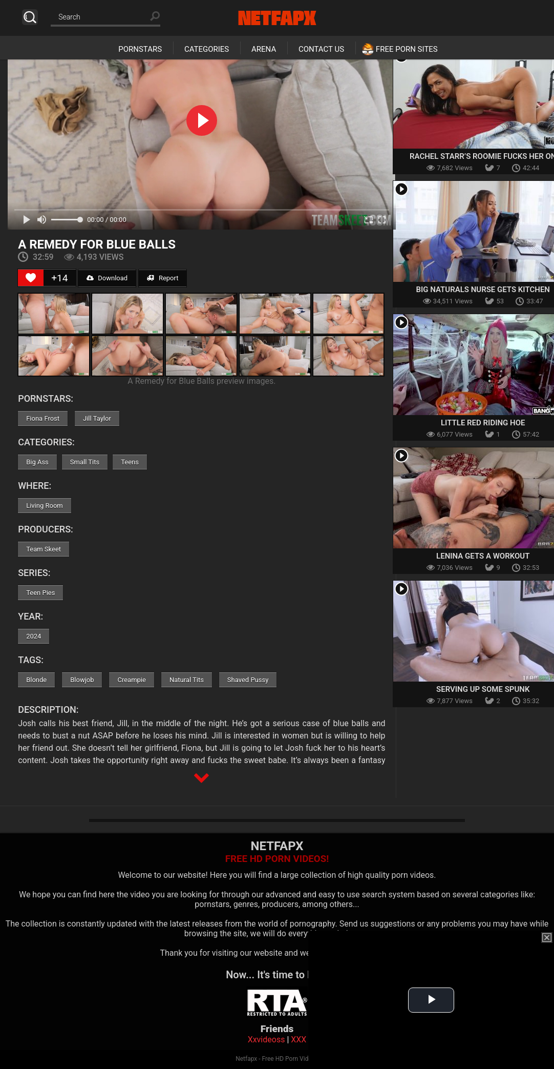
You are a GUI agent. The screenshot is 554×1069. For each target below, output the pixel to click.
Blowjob (82, 680)
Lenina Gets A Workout (482, 556)
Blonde (36, 680)
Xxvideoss (266, 1039)
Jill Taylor (97, 418)
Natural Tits (186, 680)
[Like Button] (31, 278)
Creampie (131, 680)
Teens (130, 462)
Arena (263, 49)
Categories (206, 49)
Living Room (44, 505)
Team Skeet (43, 549)
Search (30, 17)
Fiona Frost (42, 418)
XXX (298, 1039)
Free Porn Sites (407, 49)
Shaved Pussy (247, 680)
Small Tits (84, 462)
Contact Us (321, 49)
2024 (33, 636)
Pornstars (140, 49)
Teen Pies (40, 593)
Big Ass (37, 462)
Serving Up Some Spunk (482, 689)
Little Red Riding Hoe (483, 422)
